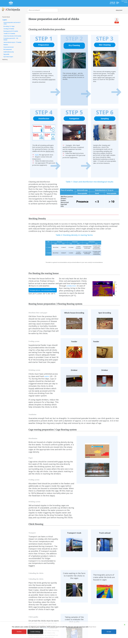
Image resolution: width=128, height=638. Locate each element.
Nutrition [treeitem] (6, 44)
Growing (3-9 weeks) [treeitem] (9, 28)
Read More (92, 627)
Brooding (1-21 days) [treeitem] (9, 26)
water (46, 376)
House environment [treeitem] (9, 47)
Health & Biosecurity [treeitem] (9, 52)
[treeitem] (12, 17)
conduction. (71, 286)
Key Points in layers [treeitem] (8, 56)
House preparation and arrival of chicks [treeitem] (12, 23)
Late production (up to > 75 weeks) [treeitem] (12, 42)
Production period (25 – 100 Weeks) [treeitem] (11, 39)
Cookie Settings (35, 632)
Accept (109, 632)
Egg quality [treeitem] (6, 54)
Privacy (125, 2)
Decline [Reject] (19, 632)
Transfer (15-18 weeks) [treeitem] (9, 33)
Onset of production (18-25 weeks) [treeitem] (12, 36)
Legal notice (124, 0)
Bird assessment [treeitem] (8, 49)
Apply (37, 155)
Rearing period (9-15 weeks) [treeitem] (11, 31)
